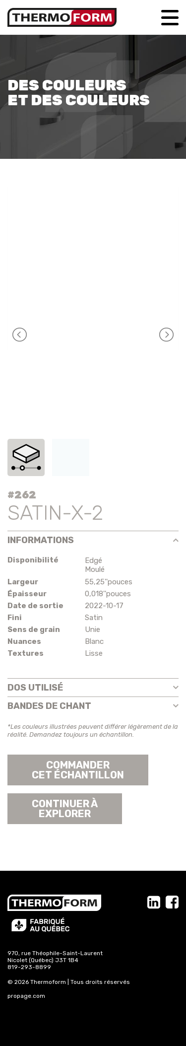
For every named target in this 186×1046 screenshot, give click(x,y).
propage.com (26, 995)
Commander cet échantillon (78, 770)
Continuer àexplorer (65, 809)
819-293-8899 (29, 967)
